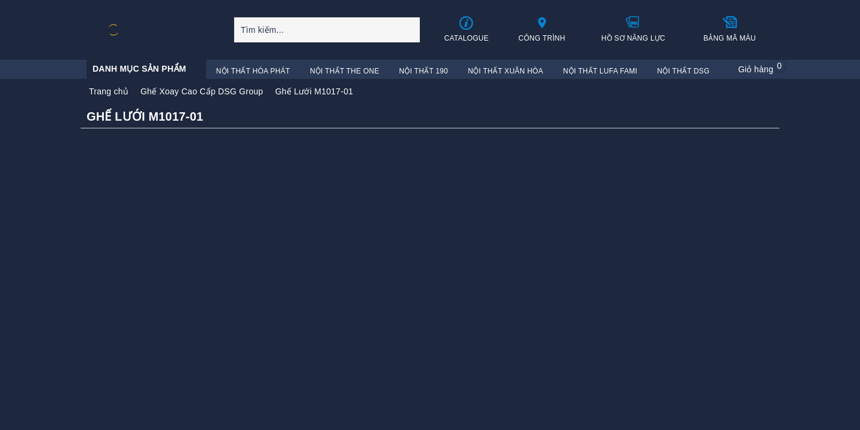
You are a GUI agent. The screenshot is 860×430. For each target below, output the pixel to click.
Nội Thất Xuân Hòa (505, 71)
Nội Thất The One (344, 71)
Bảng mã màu (729, 28)
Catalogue (466, 29)
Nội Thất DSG (683, 71)
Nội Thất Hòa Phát (253, 71)
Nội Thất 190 (423, 71)
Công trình (541, 28)
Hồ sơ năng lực (633, 28)
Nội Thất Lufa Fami (600, 71)
